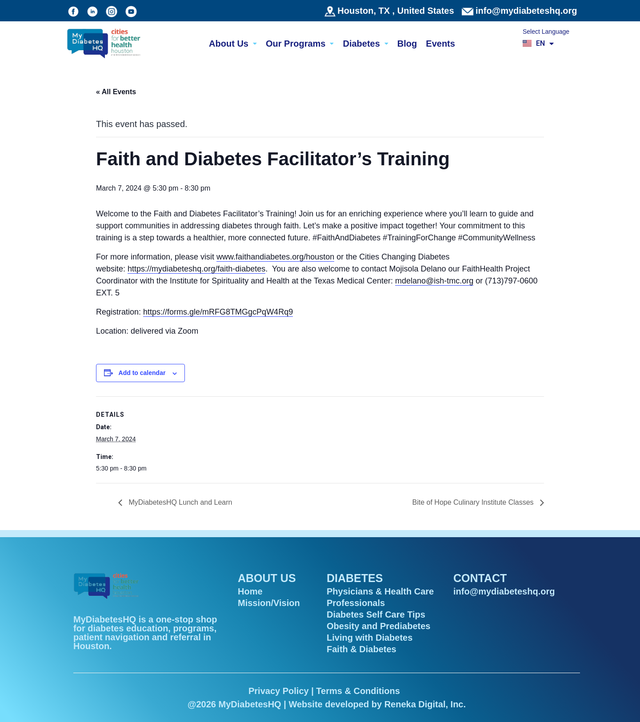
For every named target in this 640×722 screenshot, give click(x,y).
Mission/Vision (269, 603)
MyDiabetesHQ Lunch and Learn (179, 502)
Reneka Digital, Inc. (425, 704)
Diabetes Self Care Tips (376, 614)
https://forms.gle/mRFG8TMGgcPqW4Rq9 (218, 311)
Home (250, 591)
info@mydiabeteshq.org (526, 11)
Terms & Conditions (358, 691)
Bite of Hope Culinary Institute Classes (474, 502)
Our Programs (300, 43)
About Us (233, 43)
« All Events (116, 92)
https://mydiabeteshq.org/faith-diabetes (196, 268)
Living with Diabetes (369, 637)
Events (440, 43)
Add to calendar (142, 372)
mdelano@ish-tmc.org (434, 280)
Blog (407, 43)
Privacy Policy (278, 691)
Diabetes (365, 43)
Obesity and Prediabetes (378, 626)
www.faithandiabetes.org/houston (275, 256)
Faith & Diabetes (361, 649)
